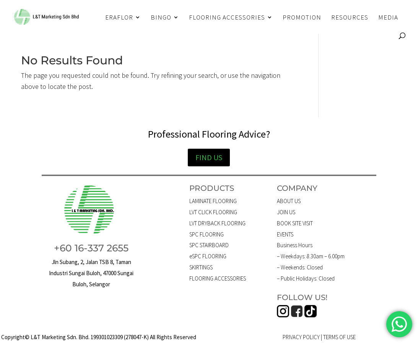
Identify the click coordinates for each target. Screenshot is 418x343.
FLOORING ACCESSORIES (227, 18)
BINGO (161, 18)
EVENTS (285, 234)
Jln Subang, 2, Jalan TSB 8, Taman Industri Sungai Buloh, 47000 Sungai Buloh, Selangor (91, 273)
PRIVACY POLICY (301, 337)
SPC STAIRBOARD (209, 245)
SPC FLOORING (206, 234)
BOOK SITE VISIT (295, 223)
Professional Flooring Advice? (209, 134)
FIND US (208, 157)
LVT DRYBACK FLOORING (217, 223)
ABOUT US (289, 201)
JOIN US (286, 212)
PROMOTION (302, 18)
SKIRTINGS (201, 267)
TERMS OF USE (339, 337)
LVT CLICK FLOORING (213, 212)
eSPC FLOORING (207, 256)
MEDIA (388, 18)
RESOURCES (349, 18)
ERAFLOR (119, 18)
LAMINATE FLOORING (213, 201)
